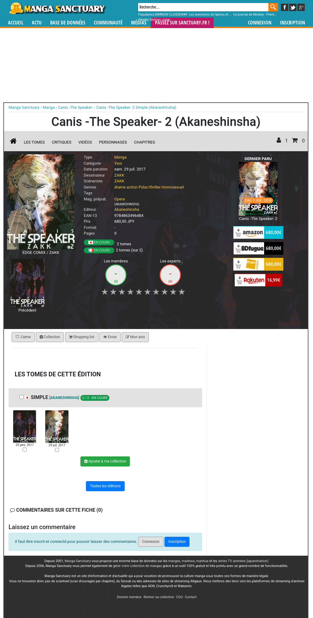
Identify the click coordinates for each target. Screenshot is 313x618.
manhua (202, 561)
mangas (174, 561)
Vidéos (85, 142)
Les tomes (34, 142)
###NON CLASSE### (171, 14)
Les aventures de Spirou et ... (210, 14)
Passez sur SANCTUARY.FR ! (182, 23)
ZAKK (119, 175)
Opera (119, 199)
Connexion (259, 23)
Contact (191, 597)
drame (120, 187)
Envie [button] (110, 337)
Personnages (113, 142)
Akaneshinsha (126, 209)
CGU (179, 597)
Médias (138, 23)
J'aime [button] (23, 337)
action (132, 187)
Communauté (108, 23)
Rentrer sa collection (158, 597)
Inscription (292, 23)
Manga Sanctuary (78, 561)
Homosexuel (173, 187)
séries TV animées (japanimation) (243, 561)
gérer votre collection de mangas (137, 566)
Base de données (67, 23)
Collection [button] (50, 337)
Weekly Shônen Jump (154, 20)
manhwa (188, 561)
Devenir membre (129, 597)
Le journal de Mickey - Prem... (255, 14)
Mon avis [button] (135, 337)
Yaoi (118, 163)
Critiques (62, 142)
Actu (37, 23)
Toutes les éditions (105, 486)
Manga (57, 8)
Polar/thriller (149, 187)
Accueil (15, 23)
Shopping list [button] (81, 337)
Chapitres (144, 142)
